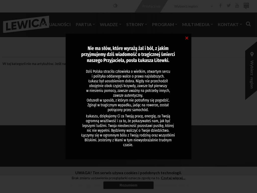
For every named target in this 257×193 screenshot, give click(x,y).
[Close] (186, 37)
